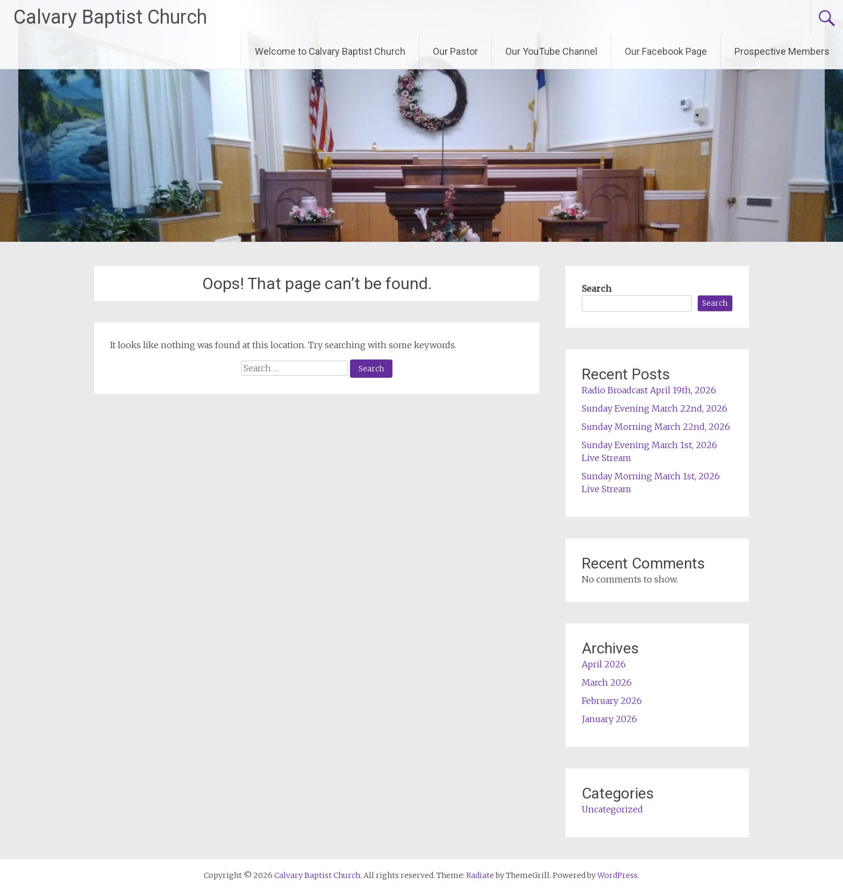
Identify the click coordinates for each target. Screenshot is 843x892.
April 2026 (604, 664)
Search (596, 288)
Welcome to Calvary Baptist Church (330, 51)
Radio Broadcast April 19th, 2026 (649, 390)
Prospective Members (782, 51)
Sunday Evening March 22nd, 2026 (654, 408)
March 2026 (607, 682)
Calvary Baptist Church (110, 17)
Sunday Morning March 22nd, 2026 (656, 426)
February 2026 (612, 700)
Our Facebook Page (666, 51)
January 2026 (609, 719)
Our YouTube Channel (551, 51)
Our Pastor (455, 51)
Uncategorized (612, 809)
